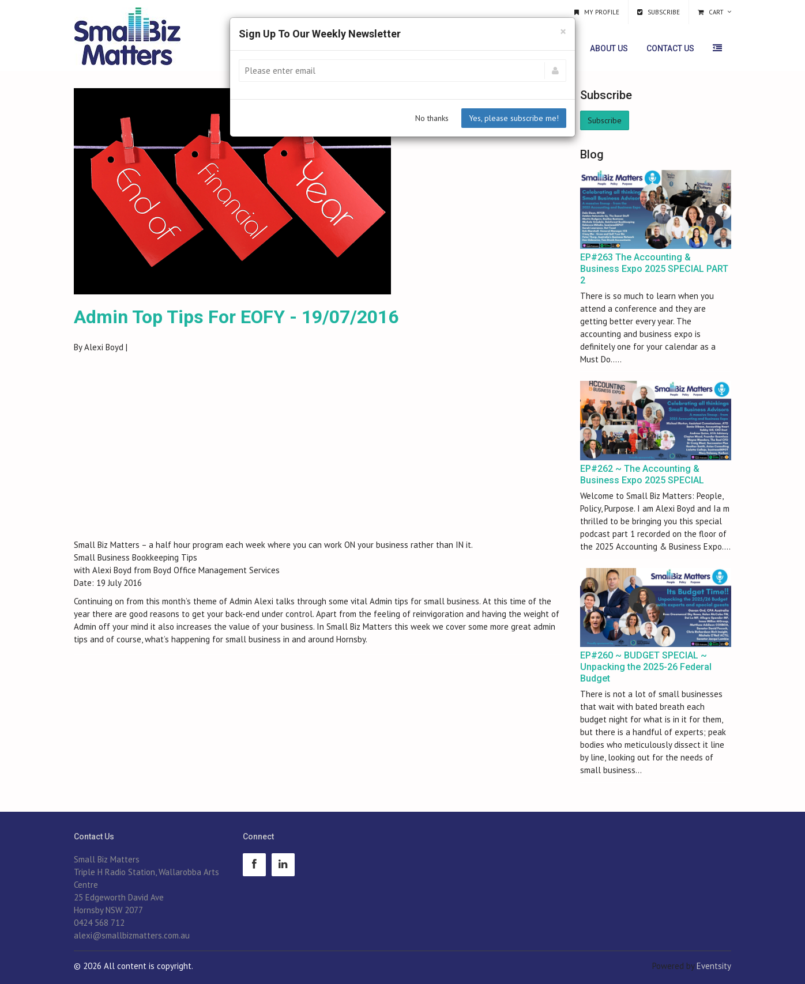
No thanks (432, 118)
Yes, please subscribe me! (514, 118)
